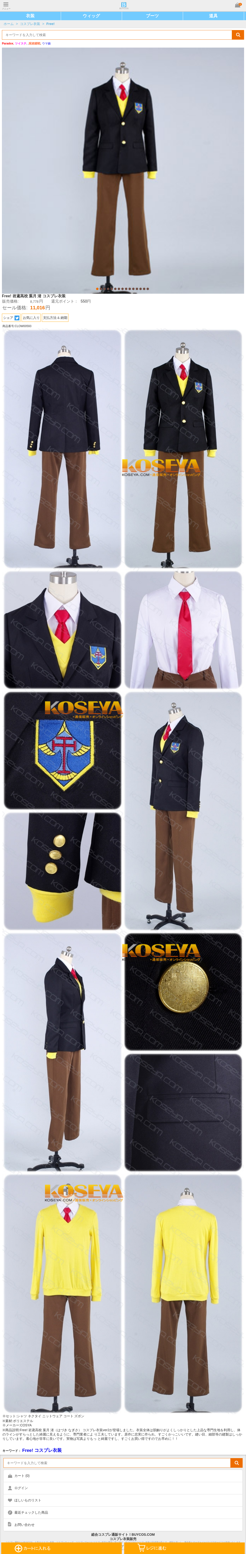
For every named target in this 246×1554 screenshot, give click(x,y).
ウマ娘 (46, 43)
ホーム (9, 24)
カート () (22, 1476)
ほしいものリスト (27, 1500)
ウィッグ (91, 15)
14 (144, 289)
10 (130, 289)
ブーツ (152, 15)
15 (148, 289)
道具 (213, 15)
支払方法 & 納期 (55, 318)
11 (133, 289)
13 (140, 289)
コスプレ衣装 (30, 24)
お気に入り (31, 318)
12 (137, 289)
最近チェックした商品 (31, 1512)
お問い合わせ (24, 1525)
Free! (50, 24)
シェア (11, 318)
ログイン (21, 1488)
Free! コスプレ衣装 (42, 1450)
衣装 (30, 15)
